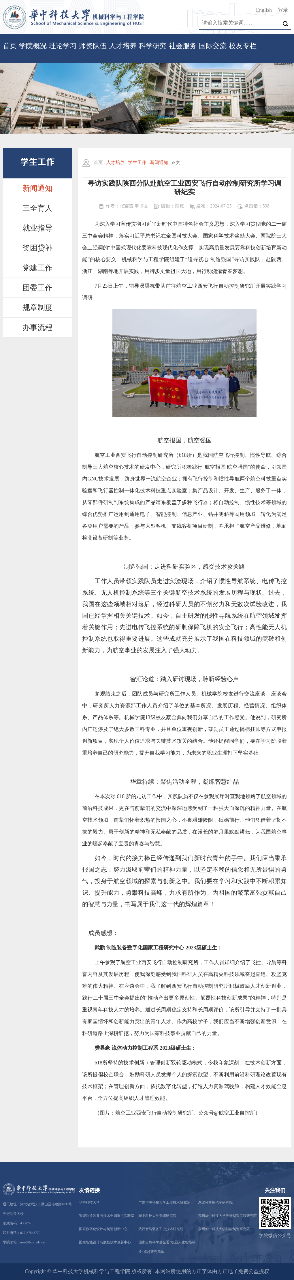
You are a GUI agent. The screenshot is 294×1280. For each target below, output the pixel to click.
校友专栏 (243, 46)
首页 (10, 46)
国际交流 (213, 46)
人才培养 (123, 46)
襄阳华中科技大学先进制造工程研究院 (227, 1216)
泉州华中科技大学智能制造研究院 (224, 1229)
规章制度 (37, 307)
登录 (283, 10)
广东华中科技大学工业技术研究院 (164, 1202)
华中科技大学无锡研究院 (157, 1216)
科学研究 (153, 46)
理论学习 (63, 46)
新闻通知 (37, 188)
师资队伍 (93, 46)
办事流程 (37, 327)
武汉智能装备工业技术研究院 (160, 1229)
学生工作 (137, 162)
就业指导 (37, 228)
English (264, 10)
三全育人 (37, 208)
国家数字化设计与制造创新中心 (103, 1229)
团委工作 (37, 288)
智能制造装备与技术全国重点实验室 (106, 1216)
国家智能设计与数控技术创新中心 (105, 1242)
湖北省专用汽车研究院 (215, 1202)
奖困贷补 (37, 248)
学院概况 (33, 46)
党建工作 (37, 268)
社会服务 (183, 46)
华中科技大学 (89, 1202)
